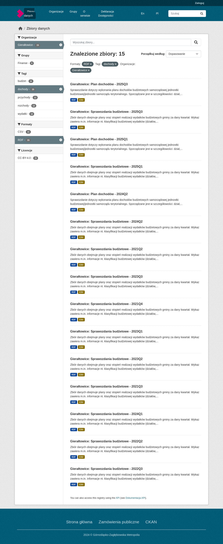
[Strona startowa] (20, 28)
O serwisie (85, 13)
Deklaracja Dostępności (106, 13)
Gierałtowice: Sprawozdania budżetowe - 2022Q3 (106, 468)
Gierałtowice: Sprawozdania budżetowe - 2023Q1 (106, 331)
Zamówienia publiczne (119, 522)
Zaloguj (199, 3)
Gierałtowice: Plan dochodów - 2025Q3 (99, 84)
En (142, 13)
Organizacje (56, 11)
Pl (157, 13)
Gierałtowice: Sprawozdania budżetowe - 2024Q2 (106, 221)
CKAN (151, 522)
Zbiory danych (29, 13)
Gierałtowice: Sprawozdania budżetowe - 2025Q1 (106, 166)
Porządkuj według (152, 53)
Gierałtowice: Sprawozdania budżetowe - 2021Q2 (106, 249)
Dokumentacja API (135, 498)
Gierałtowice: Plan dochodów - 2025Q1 (99, 139)
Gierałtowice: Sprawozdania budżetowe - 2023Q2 (106, 359)
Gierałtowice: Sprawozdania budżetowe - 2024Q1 (106, 414)
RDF (73, 100)
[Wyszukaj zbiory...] (187, 13)
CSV (81, 100)
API (118, 498)
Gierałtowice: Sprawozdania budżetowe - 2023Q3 (106, 276)
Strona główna (79, 522)
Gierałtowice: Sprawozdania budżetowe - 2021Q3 (106, 386)
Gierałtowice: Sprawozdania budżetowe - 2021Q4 (106, 304)
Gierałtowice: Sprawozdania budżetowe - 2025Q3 (106, 111)
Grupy (73, 11)
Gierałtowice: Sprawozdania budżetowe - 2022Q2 (106, 441)
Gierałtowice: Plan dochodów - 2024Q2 (99, 194)
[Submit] (202, 13)
